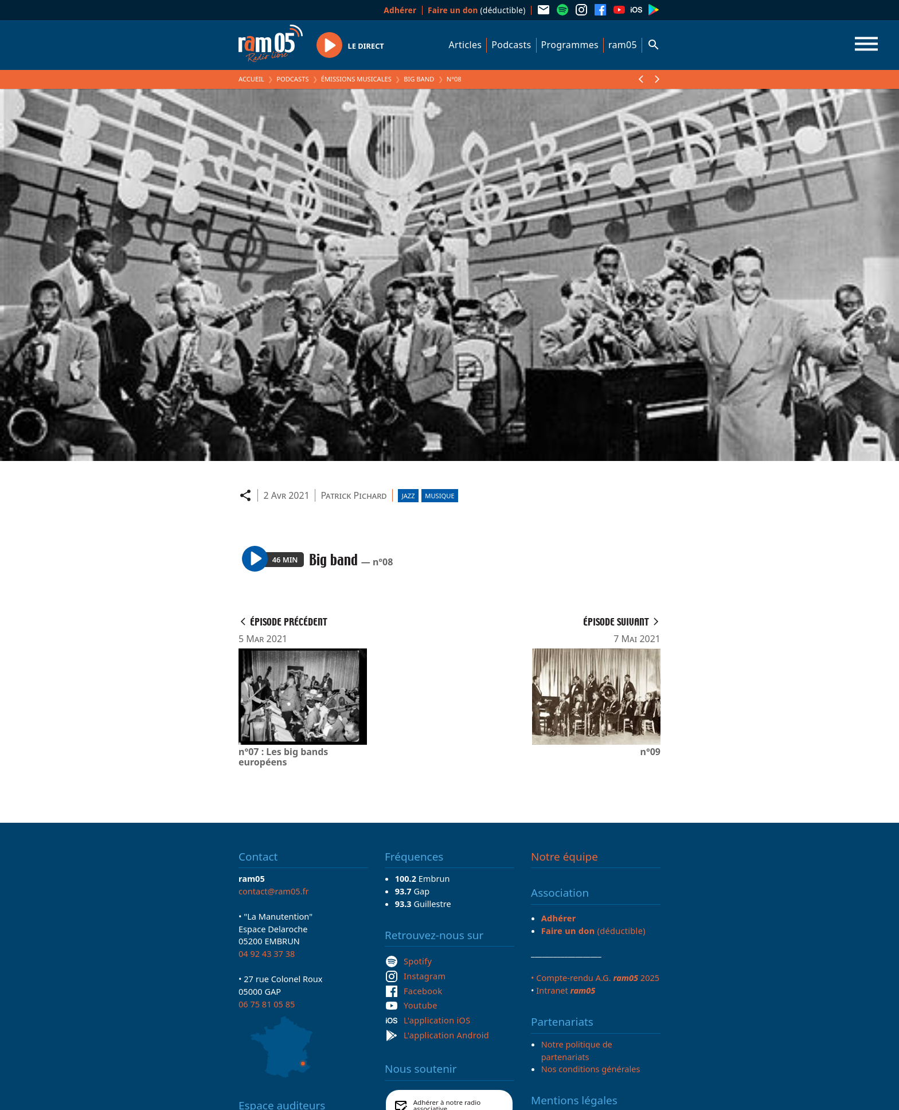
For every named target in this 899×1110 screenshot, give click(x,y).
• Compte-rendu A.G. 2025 (595, 977)
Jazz (408, 495)
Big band (419, 79)
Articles (465, 44)
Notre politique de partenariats (576, 1050)
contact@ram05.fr (274, 891)
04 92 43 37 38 (267, 953)
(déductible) (477, 10)
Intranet (565, 990)
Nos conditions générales (590, 1068)
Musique (439, 495)
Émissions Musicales (356, 79)
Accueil (251, 79)
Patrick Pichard (353, 495)
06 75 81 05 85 (267, 1004)
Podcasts (511, 44)
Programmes (570, 44)
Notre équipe (564, 856)
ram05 (622, 44)
